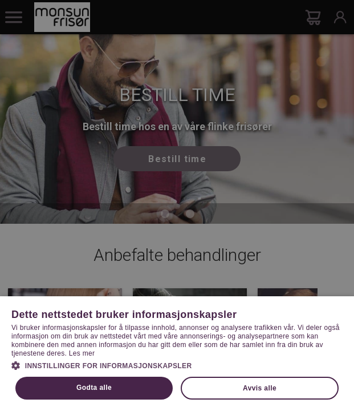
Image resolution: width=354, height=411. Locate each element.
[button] (177, 365)
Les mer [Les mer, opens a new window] (82, 353)
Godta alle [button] (94, 388)
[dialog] (177, 205)
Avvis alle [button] (259, 388)
